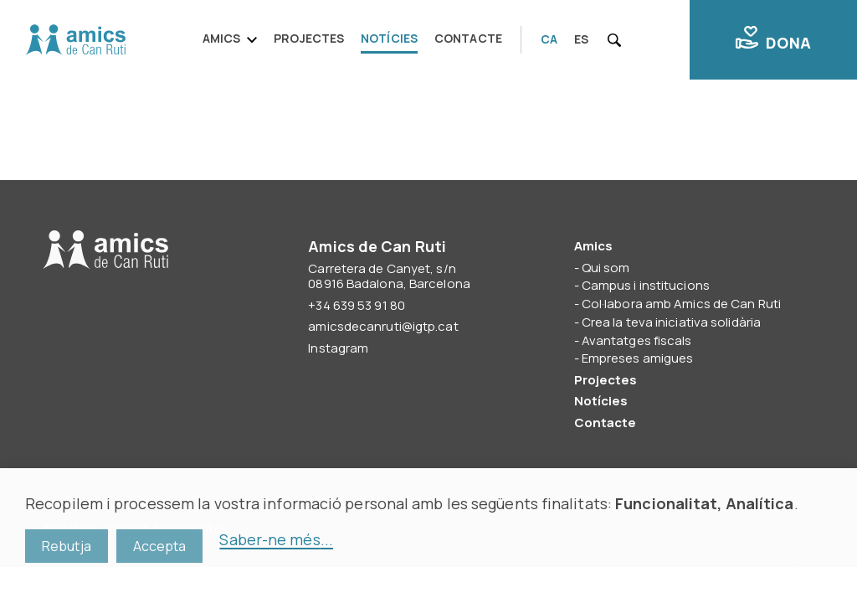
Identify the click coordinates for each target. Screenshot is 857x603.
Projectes (309, 38)
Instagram (338, 348)
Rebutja (66, 546)
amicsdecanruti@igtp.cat (383, 326)
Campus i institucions (646, 285)
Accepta (160, 546)
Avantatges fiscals (637, 340)
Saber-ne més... (276, 539)
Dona (773, 39)
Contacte (468, 38)
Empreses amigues (638, 358)
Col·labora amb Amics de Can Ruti (681, 303)
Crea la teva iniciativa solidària (671, 322)
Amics (222, 38)
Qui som (606, 267)
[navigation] (357, 40)
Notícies (389, 38)
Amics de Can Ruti (75, 40)
